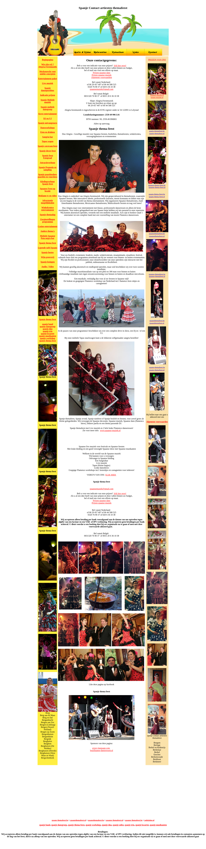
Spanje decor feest (47, 151)
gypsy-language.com (101, 748)
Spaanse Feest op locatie (47, 189)
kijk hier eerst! (120, 65)
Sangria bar (47, 137)
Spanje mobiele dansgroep (47, 108)
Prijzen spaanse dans (101, 73)
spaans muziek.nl (157, 97)
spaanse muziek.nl (157, 95)
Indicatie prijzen (47, 95)
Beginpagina (47, 60)
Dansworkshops (47, 128)
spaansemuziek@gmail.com (101, 89)
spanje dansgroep (47, 326)
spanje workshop (47, 338)
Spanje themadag (47, 214)
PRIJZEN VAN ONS (157, 60)
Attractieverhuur (47, 163)
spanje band (47, 324)
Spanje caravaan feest (47, 146)
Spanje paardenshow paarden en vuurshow (47, 175)
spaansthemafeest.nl (78, 820)
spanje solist (118, 825)
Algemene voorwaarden (157, 422)
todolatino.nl (149, 820)
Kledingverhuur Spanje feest (47, 182)
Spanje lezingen (47, 262)
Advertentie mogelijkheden (47, 201)
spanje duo (47, 329)
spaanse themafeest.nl (114, 820)
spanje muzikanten (47, 336)
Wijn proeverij (47, 257)
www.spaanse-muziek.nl (110, 430)
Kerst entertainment (47, 114)
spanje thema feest (47, 341)
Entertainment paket (47, 78)
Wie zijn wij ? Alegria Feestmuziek (47, 65)
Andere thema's (47, 231)
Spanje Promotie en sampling (47, 168)
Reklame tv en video (47, 196)
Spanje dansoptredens (47, 89)
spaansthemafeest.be (96, 820)
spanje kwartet (47, 333)
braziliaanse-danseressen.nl (101, 750)
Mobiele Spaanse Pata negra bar (47, 237)
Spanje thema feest (47, 243)
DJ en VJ (47, 118)
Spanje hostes (48, 252)
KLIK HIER (110, 475)
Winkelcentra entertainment (47, 208)
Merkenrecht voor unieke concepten (47, 72)
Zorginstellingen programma (47, 220)
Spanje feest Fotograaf (47, 156)
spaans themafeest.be (60, 820)
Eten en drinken (47, 132)
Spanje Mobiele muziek (48, 101)
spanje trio (47, 331)
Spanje (41, 123)
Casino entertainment (47, 226)
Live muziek (47, 83)
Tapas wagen (47, 141)
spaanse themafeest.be (133, 820)
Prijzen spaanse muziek (101, 75)
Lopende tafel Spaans (47, 248)
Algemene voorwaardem (101, 77)
